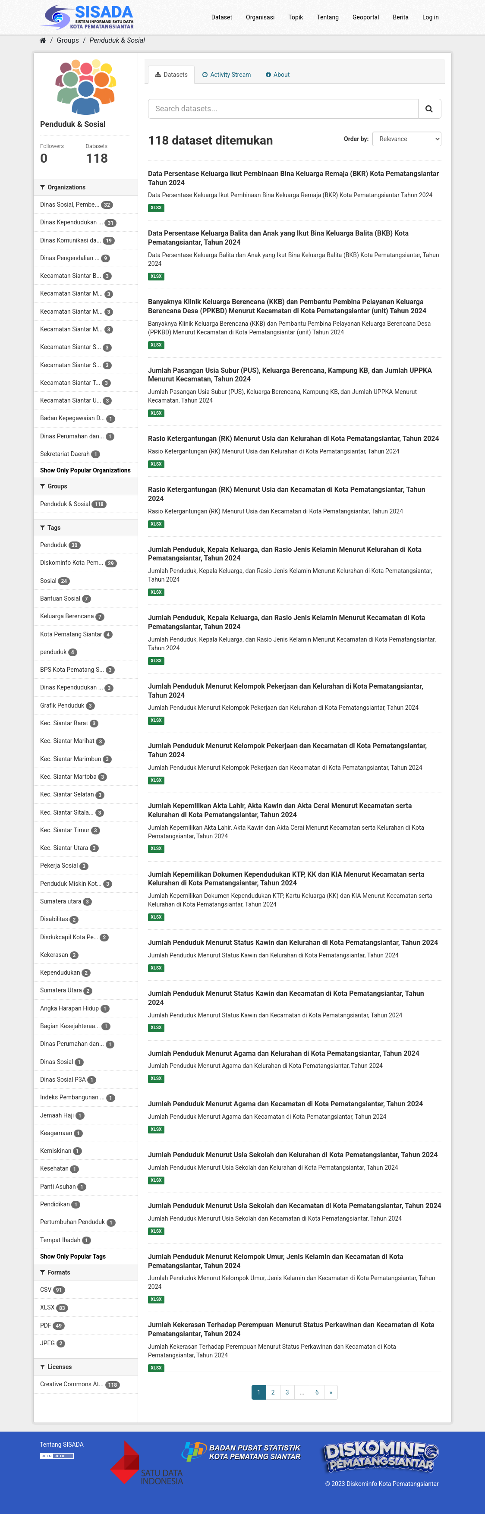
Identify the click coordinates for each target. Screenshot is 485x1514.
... (302, 1392)
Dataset (221, 17)
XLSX (156, 208)
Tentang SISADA (62, 1444)
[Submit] (429, 109)
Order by (355, 138)
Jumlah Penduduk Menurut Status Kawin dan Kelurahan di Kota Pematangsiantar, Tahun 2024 (293, 942)
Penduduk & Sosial (117, 40)
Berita (401, 17)
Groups (68, 40)
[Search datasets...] (283, 109)
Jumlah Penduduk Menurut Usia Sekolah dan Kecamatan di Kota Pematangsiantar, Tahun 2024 (294, 1206)
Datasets (171, 74)
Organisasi (260, 17)
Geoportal (366, 17)
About (278, 74)
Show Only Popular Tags (73, 1256)
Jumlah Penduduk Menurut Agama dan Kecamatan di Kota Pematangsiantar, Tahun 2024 (285, 1104)
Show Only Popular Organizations (85, 470)
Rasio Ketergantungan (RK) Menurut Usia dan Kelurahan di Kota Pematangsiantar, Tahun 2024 (293, 438)
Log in (430, 17)
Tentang (328, 17)
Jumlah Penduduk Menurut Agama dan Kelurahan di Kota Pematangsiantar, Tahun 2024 (283, 1053)
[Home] (43, 40)
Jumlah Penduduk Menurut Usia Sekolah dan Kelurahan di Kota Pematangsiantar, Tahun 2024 (293, 1155)
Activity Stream (226, 74)
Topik (295, 17)
